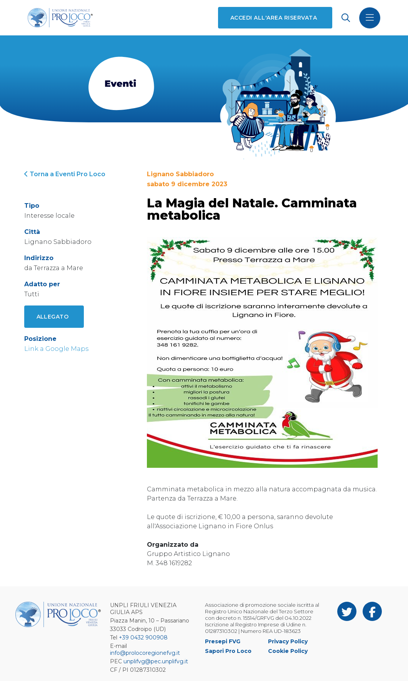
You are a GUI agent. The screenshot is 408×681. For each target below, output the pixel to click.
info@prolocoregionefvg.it (145, 652)
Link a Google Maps (56, 348)
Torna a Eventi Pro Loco (64, 174)
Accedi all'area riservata (273, 17)
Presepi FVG (222, 641)
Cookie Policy (288, 651)
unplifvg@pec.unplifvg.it (155, 661)
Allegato (53, 316)
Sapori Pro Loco (228, 651)
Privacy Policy (288, 641)
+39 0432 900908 (143, 637)
